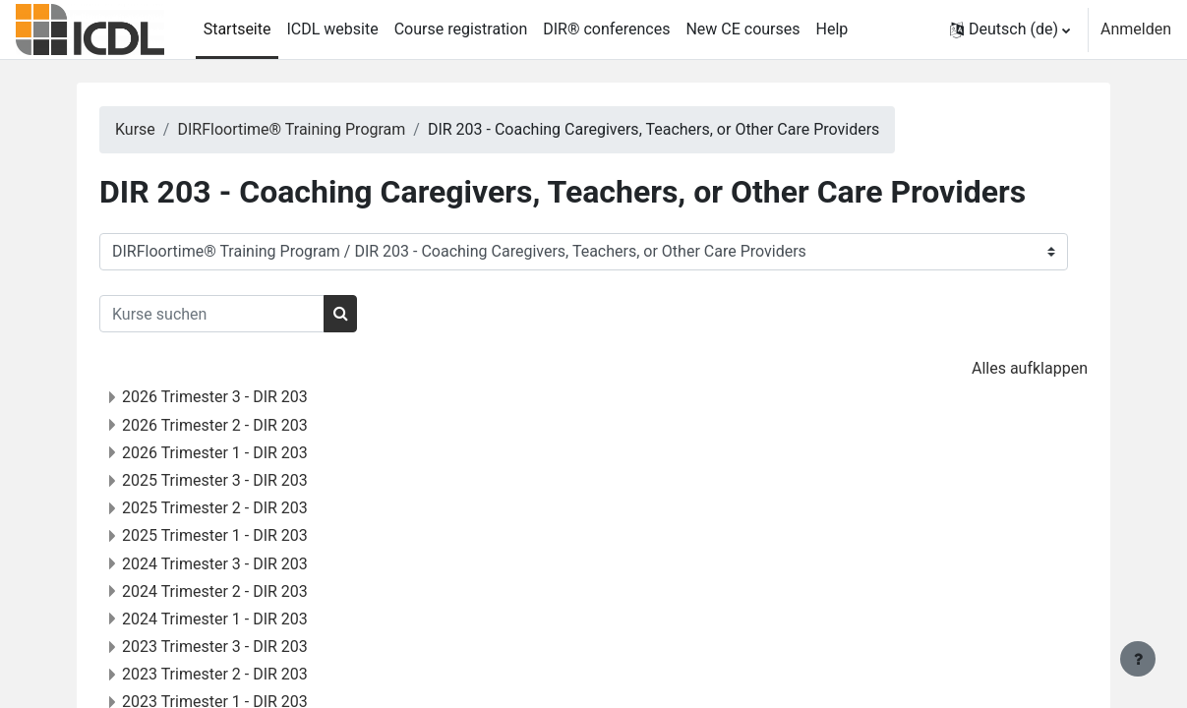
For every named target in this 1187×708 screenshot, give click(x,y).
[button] (1010, 29)
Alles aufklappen (1004, 368)
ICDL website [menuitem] (332, 29)
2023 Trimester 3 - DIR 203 (240, 646)
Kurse (161, 129)
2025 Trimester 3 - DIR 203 (240, 480)
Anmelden (1135, 29)
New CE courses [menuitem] (742, 29)
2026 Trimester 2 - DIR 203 (240, 425)
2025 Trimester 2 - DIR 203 (240, 508)
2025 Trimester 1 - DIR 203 (240, 535)
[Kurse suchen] (237, 313)
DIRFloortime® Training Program (317, 129)
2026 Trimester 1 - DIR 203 (240, 452)
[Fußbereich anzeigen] (1138, 659)
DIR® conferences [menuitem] (606, 29)
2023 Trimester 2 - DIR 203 (240, 674)
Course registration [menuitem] (461, 29)
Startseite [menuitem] (237, 29)
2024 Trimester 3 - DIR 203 (240, 564)
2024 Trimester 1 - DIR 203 (240, 619)
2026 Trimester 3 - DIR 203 (240, 396)
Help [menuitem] (832, 29)
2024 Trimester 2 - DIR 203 (240, 591)
